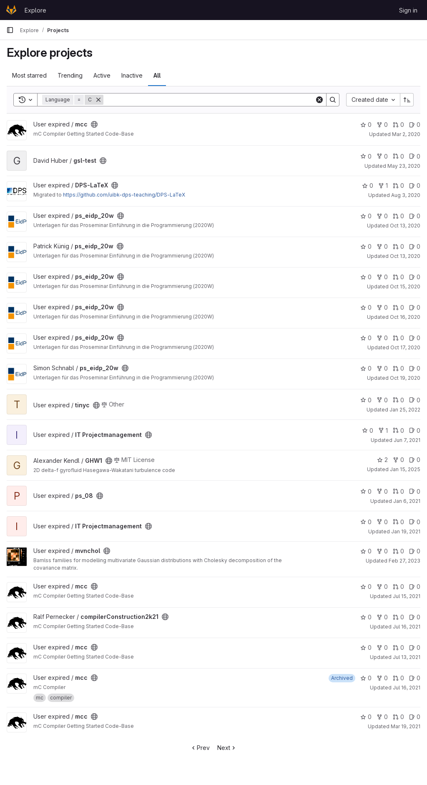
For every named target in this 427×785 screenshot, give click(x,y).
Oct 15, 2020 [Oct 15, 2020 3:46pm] (405, 286)
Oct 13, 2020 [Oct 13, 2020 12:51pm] (405, 225)
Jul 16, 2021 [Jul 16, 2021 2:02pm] (406, 626)
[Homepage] (11, 10)
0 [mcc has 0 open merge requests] (398, 124)
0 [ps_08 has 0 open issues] (414, 491)
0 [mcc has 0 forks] (382, 124)
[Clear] (319, 100)
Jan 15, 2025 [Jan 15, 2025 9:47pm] (405, 469)
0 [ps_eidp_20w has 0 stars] (366, 216)
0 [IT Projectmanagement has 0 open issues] (414, 430)
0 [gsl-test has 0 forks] (382, 156)
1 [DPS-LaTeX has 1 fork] (383, 185)
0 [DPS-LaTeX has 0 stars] (367, 185)
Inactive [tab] (132, 75)
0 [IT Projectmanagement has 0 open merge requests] (398, 430)
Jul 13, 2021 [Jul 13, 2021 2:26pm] (406, 657)
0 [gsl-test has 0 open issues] (414, 156)
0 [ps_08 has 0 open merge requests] (398, 491)
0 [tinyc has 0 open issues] (414, 400)
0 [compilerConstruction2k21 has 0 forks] (382, 617)
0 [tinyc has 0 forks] (382, 400)
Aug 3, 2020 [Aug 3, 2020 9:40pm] (405, 195)
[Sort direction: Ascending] (407, 99)
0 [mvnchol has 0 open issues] (414, 551)
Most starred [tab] (29, 75)
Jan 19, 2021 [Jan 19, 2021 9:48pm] (405, 531)
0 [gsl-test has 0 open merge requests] (398, 156)
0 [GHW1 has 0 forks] (398, 459)
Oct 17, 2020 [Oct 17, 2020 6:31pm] (405, 347)
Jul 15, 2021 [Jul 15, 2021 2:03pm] (406, 596)
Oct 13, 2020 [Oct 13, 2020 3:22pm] (405, 256)
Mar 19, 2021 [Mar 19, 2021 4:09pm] (405, 726)
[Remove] (98, 100)
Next (227, 747)
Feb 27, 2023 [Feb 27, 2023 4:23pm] (404, 561)
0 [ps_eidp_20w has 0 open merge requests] (398, 216)
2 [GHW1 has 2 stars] (382, 459)
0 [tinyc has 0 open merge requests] (398, 400)
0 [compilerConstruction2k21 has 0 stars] (366, 617)
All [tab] (157, 75)
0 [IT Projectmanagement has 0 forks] (382, 521)
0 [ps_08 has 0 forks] (382, 491)
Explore (35, 10)
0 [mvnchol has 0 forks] (382, 551)
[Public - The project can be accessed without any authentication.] (94, 124)
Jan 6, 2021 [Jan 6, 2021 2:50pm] (406, 501)
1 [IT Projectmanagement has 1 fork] (383, 430)
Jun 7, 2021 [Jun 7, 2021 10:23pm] (407, 440)
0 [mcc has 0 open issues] (414, 124)
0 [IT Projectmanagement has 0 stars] (367, 430)
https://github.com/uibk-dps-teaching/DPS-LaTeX (124, 195)
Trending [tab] (70, 75)
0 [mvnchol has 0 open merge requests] (398, 551)
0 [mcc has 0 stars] (366, 124)
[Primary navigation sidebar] (10, 30)
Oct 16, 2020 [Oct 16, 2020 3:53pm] (405, 317)
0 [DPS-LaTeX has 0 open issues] (414, 185)
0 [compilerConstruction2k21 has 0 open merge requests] (398, 617)
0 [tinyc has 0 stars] (366, 400)
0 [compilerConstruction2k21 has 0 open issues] (414, 617)
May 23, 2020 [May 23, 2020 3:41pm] (403, 166)
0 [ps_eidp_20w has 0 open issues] (414, 216)
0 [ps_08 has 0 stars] (366, 491)
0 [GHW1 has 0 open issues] (414, 459)
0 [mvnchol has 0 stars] (366, 551)
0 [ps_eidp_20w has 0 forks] (382, 216)
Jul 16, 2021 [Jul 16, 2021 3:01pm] (406, 687)
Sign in (408, 10)
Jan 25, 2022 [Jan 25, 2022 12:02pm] (404, 409)
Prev (200, 747)
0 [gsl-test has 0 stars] (366, 156)
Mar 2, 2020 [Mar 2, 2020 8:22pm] (406, 134)
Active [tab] (102, 75)
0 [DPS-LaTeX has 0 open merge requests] (398, 185)
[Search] (209, 100)
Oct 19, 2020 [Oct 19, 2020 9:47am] (405, 378)
